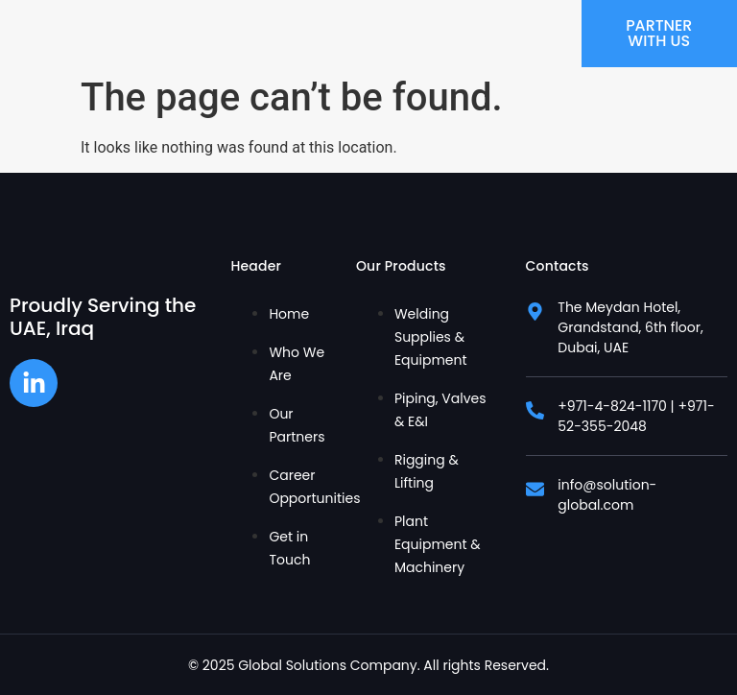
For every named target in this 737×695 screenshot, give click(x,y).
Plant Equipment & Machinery (437, 544)
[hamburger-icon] (560, 33)
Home (289, 314)
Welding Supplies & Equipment (430, 337)
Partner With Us (659, 33)
